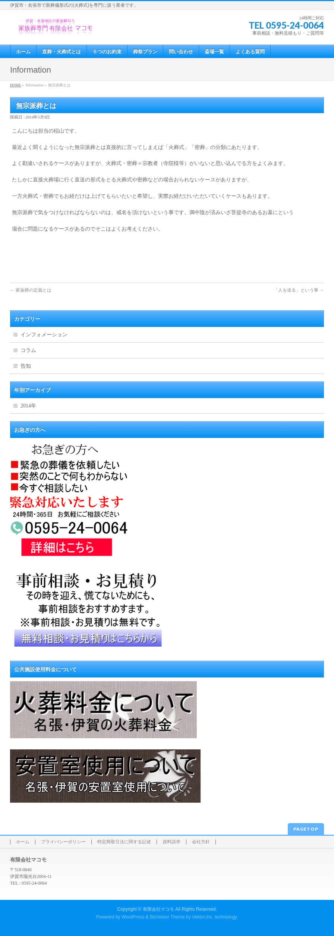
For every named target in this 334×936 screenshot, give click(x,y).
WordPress (133, 917)
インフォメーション (44, 334)
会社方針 (201, 842)
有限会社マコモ (158, 909)
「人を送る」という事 (299, 290)
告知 (26, 366)
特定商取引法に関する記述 (124, 842)
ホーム (22, 842)
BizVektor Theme (167, 917)
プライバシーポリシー (63, 842)
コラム (28, 350)
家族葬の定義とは (30, 290)
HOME (15, 85)
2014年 (28, 406)
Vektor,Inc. (203, 917)
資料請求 (171, 842)
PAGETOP (305, 829)
